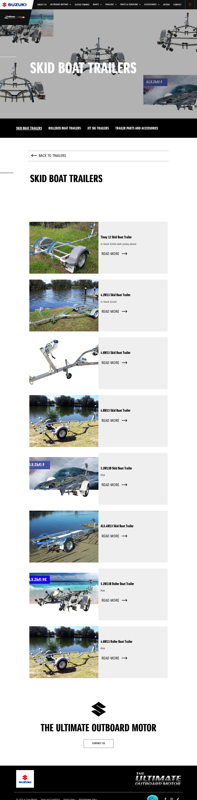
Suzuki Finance (82, 4)
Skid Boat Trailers (29, 128)
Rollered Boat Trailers (64, 128)
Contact (177, 4)
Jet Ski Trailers (98, 128)
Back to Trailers (52, 156)
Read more (114, 254)
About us (42, 4)
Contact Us (98, 743)
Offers (166, 4)
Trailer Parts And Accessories (136, 128)
